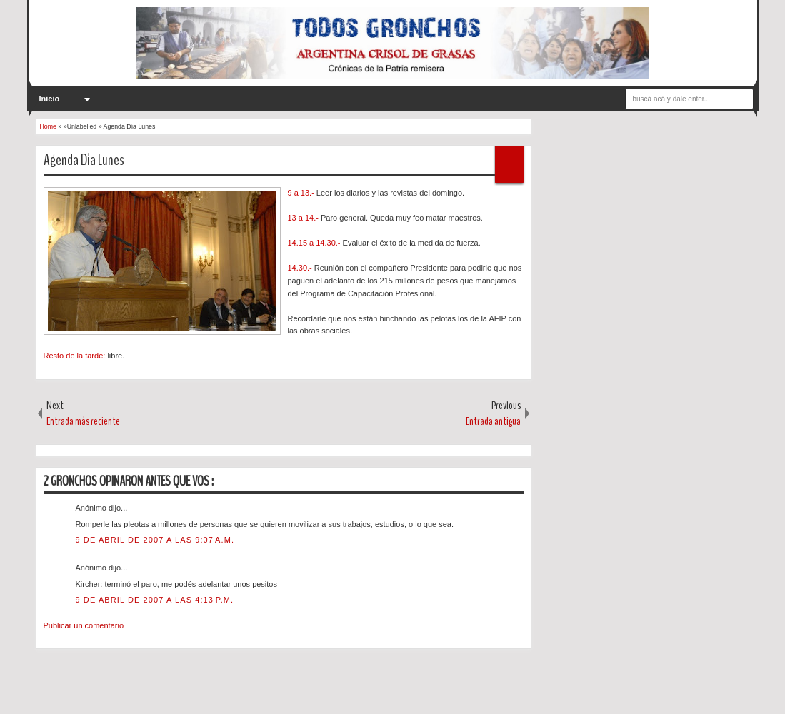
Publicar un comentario (84, 625)
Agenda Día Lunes (84, 160)
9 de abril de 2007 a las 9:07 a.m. (155, 540)
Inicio (49, 98)
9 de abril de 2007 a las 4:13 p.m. (155, 599)
